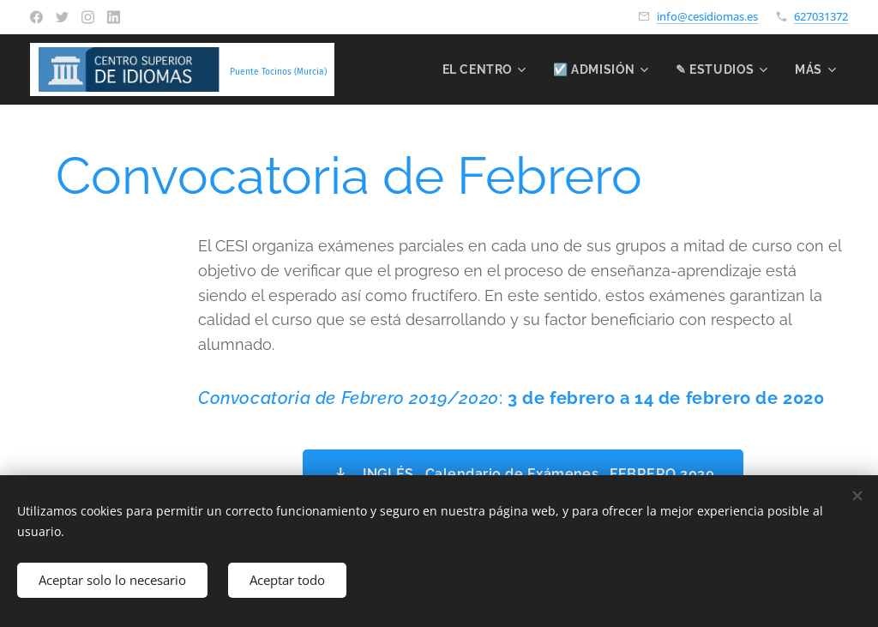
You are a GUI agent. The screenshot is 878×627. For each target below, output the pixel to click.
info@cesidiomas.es (707, 16)
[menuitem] (481, 69)
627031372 (821, 16)
